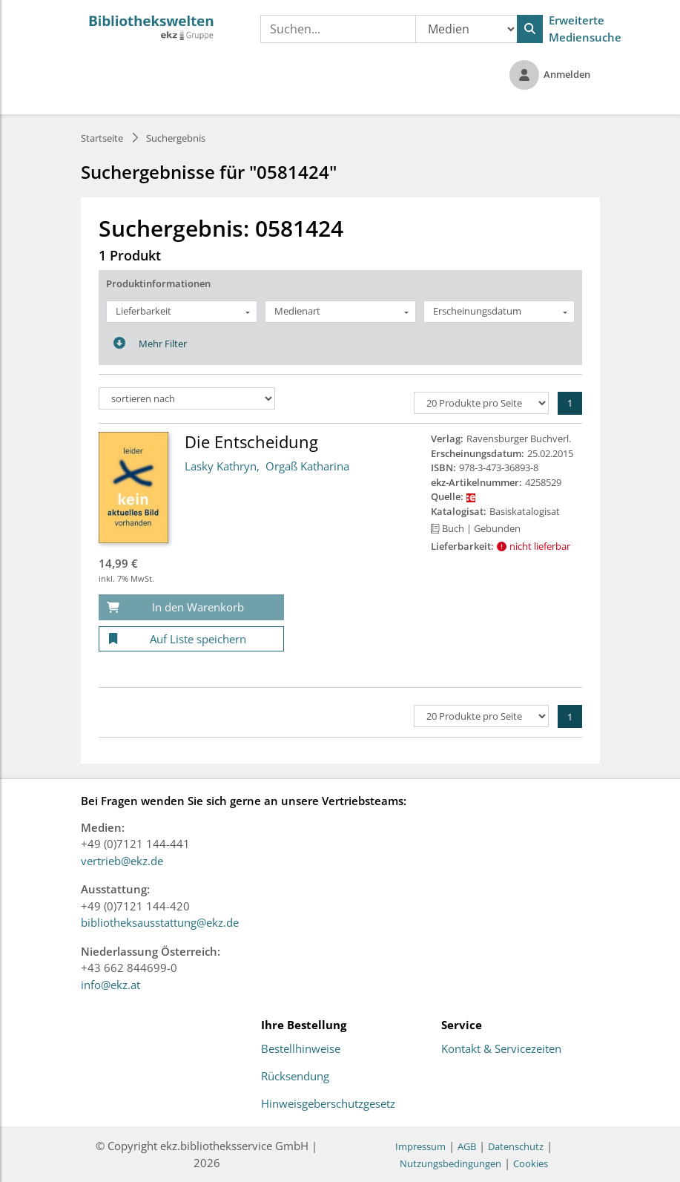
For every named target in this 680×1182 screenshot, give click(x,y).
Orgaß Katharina (307, 466)
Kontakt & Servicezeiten (501, 1049)
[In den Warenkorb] (191, 607)
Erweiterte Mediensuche (585, 29)
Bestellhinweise (300, 1049)
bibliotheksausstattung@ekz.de (160, 922)
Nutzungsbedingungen (450, 1163)
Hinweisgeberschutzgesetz (328, 1104)
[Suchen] (530, 29)
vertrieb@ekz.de (122, 860)
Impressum (420, 1146)
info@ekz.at (110, 984)
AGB (467, 1146)
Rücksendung (295, 1076)
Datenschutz (516, 1146)
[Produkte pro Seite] (481, 403)
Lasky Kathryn (221, 466)
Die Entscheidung (251, 441)
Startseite (102, 138)
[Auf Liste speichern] (191, 639)
